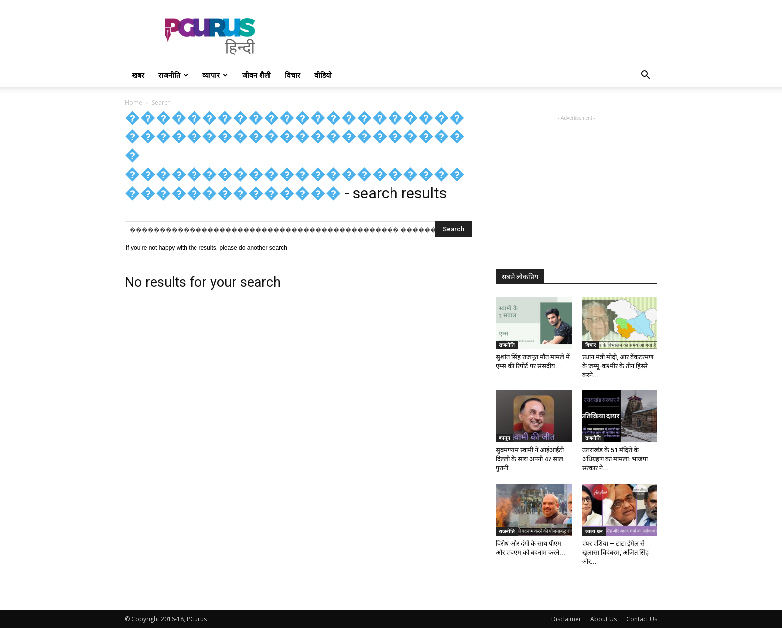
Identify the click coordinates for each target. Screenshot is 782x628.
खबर (138, 75)
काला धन (594, 531)
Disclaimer (566, 619)
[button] (645, 76)
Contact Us (641, 619)
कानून (504, 437)
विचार (292, 75)
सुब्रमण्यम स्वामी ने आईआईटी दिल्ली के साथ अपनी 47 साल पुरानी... (530, 459)
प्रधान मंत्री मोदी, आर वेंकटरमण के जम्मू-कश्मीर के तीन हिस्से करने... (617, 365)
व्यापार (215, 75)
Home (133, 102)
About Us (603, 619)
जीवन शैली (256, 75)
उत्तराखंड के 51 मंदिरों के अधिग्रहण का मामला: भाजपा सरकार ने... (615, 459)
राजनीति (173, 75)
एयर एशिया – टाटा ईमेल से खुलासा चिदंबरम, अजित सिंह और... (615, 552)
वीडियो (323, 75)
